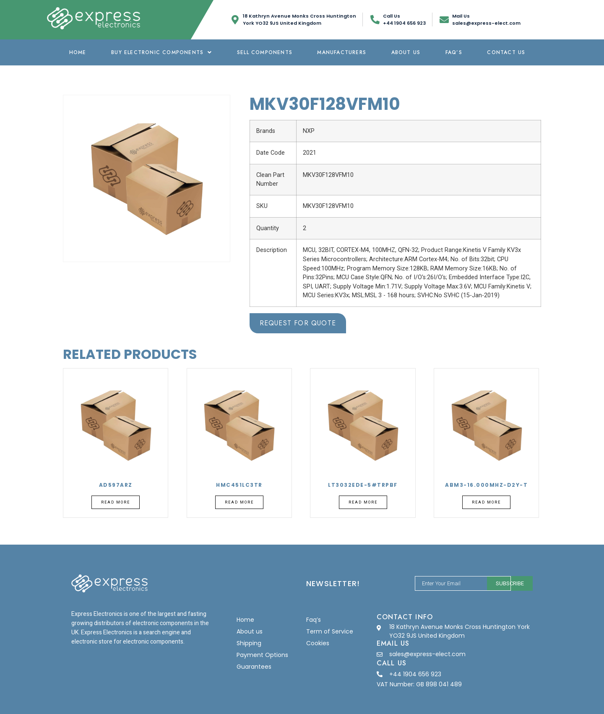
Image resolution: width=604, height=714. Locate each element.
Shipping (249, 643)
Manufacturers (341, 52)
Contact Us (506, 52)
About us (406, 52)
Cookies (317, 643)
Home (77, 52)
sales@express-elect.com (427, 654)
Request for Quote (298, 323)
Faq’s (453, 52)
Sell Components (264, 52)
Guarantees (254, 666)
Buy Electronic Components (161, 52)
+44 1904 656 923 (415, 674)
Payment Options (262, 655)
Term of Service (329, 631)
